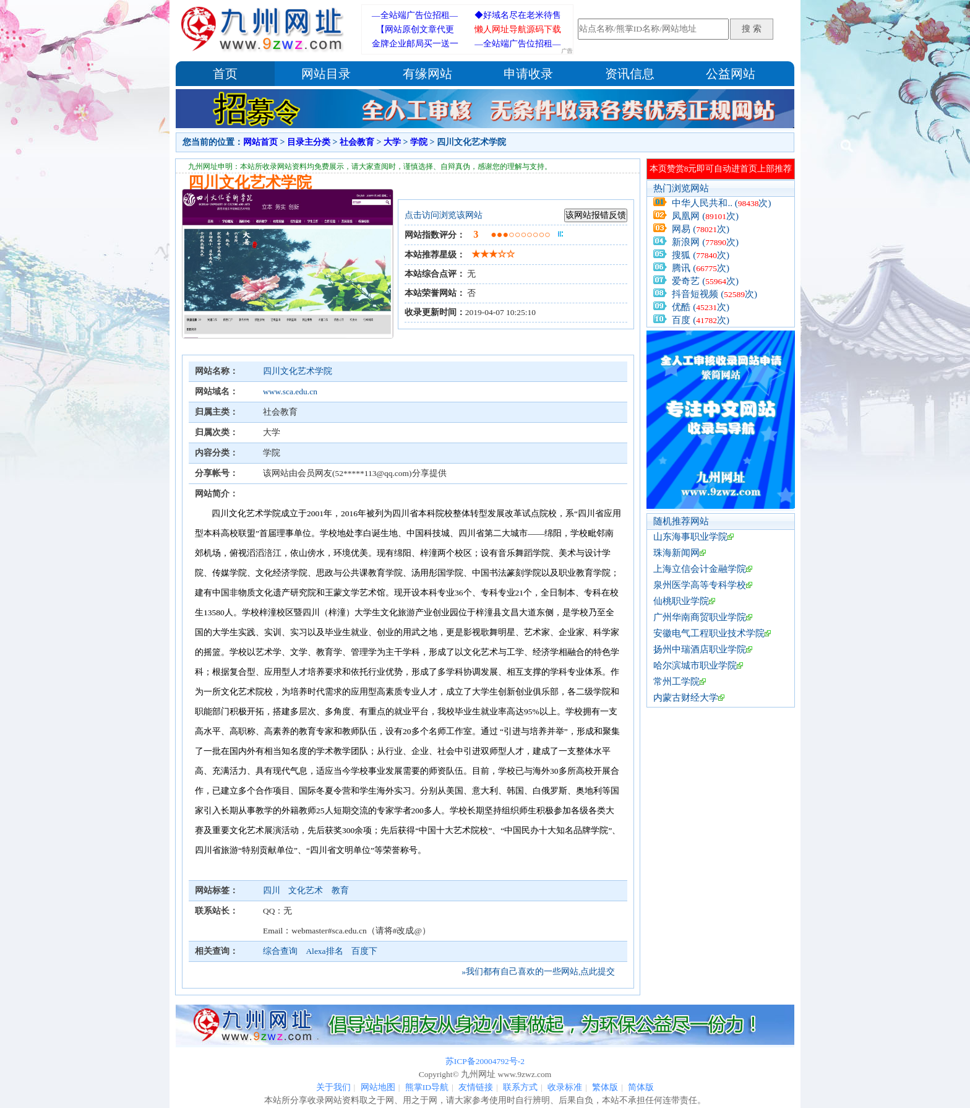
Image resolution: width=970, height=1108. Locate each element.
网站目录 (326, 73)
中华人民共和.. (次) (721, 203)
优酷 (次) (700, 307)
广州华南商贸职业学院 (699, 617)
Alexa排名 (324, 951)
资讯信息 (630, 73)
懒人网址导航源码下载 (517, 29)
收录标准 (564, 1087)
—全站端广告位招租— (415, 15)
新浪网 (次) (705, 242)
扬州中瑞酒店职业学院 (699, 649)
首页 (225, 73)
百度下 (364, 951)
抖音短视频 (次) (714, 294)
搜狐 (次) (700, 255)
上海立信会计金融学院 (699, 569)
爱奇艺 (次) (705, 281)
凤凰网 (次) (705, 216)
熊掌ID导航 (427, 1087)
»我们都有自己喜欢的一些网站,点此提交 (538, 971)
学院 (418, 142)
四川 (272, 890)
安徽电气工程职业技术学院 (709, 633)
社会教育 (357, 142)
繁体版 (605, 1087)
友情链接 (475, 1087)
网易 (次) (700, 229)
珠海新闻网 (676, 553)
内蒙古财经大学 (685, 698)
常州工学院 (676, 681)
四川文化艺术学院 (297, 371)
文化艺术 (306, 890)
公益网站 (730, 73)
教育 (340, 890)
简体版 (641, 1087)
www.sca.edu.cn (290, 391)
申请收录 (528, 73)
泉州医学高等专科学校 (699, 585)
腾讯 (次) (700, 268)
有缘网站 (427, 73)
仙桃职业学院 (681, 601)
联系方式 (520, 1087)
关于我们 (333, 1087)
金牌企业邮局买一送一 (415, 43)
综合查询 (280, 951)
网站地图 (378, 1087)
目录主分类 (308, 142)
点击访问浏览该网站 (444, 215)
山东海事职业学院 (690, 537)
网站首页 (260, 142)
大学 (392, 142)
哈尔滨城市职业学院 (695, 665)
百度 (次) (700, 320)
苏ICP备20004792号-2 (485, 1061)
